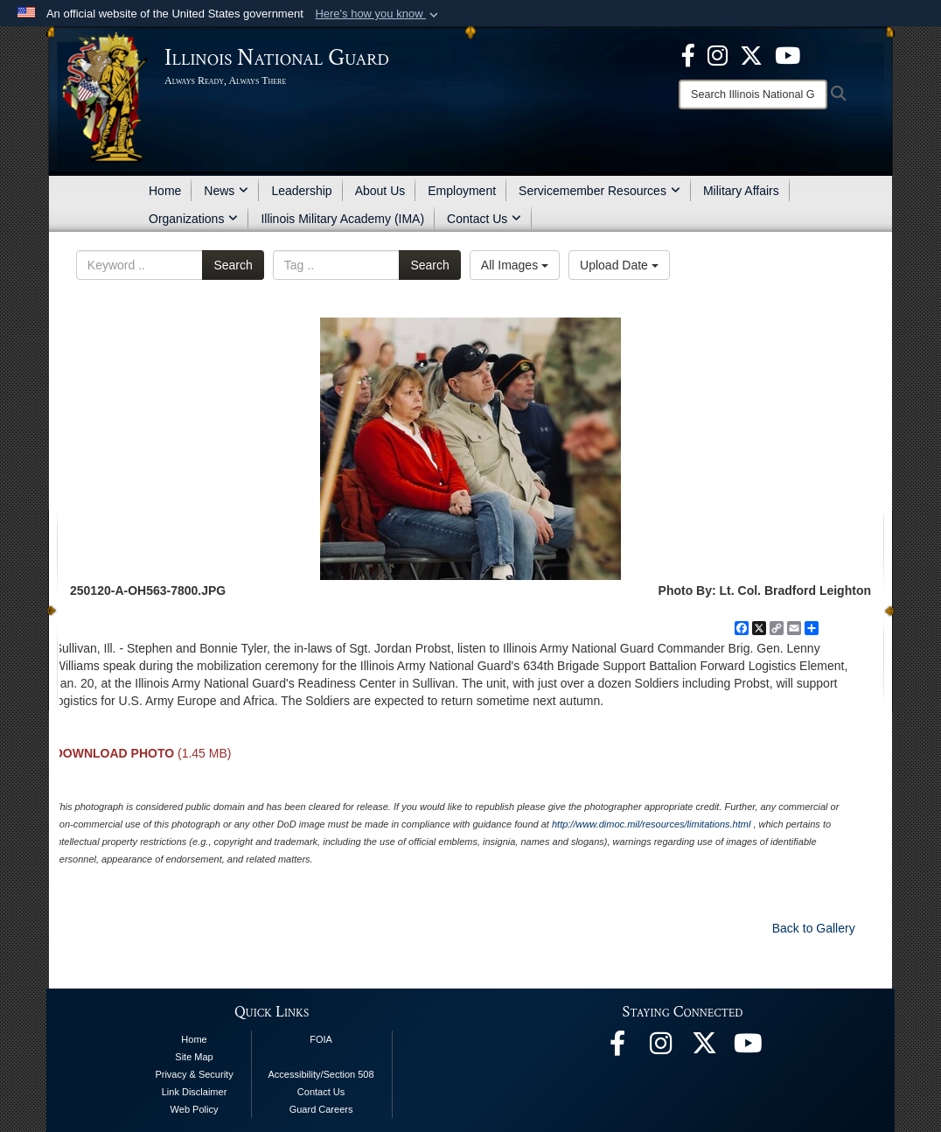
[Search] (753, 94)
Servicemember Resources (599, 191)
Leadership (301, 191)
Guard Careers (321, 1109)
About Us (380, 191)
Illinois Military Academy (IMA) (342, 219)
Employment (462, 191)
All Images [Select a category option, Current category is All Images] (514, 265)
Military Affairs (741, 191)
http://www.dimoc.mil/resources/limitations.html (651, 824)
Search (232, 265)
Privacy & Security (194, 1074)
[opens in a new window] (751, 54)
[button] (378, 14)
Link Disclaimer (194, 1092)
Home (165, 191)
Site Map (194, 1057)
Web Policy (195, 1109)
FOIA (321, 1039)
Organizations (193, 219)
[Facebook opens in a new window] (688, 54)
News (226, 191)
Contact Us (484, 219)
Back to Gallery (813, 928)
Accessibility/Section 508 (321, 1074)
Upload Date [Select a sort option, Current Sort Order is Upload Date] (619, 265)
